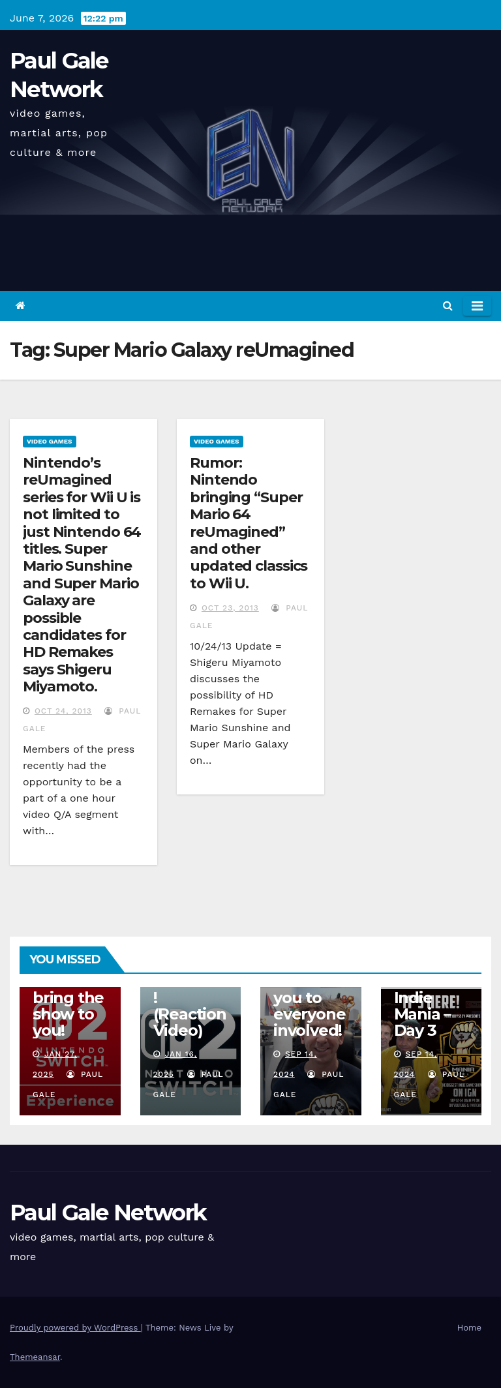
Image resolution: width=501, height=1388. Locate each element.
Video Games (49, 441)
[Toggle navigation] (477, 306)
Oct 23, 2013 (230, 607)
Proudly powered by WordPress (75, 1328)
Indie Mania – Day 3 (422, 1014)
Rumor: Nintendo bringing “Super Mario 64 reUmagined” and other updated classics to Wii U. (248, 523)
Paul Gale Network (108, 1212)
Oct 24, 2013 (63, 711)
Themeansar (35, 1357)
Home (469, 1328)
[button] (448, 305)
